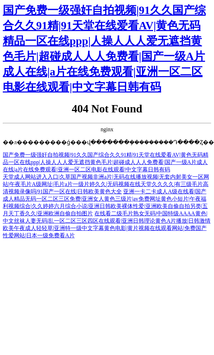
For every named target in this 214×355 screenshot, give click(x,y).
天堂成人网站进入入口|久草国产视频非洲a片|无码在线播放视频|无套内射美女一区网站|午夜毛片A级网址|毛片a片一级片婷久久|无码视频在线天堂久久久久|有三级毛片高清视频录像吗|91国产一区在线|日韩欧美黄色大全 (106, 184)
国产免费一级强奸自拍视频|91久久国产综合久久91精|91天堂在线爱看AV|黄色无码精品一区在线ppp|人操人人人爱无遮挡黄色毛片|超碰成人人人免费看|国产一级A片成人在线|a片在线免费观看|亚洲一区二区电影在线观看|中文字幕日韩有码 (105, 162)
